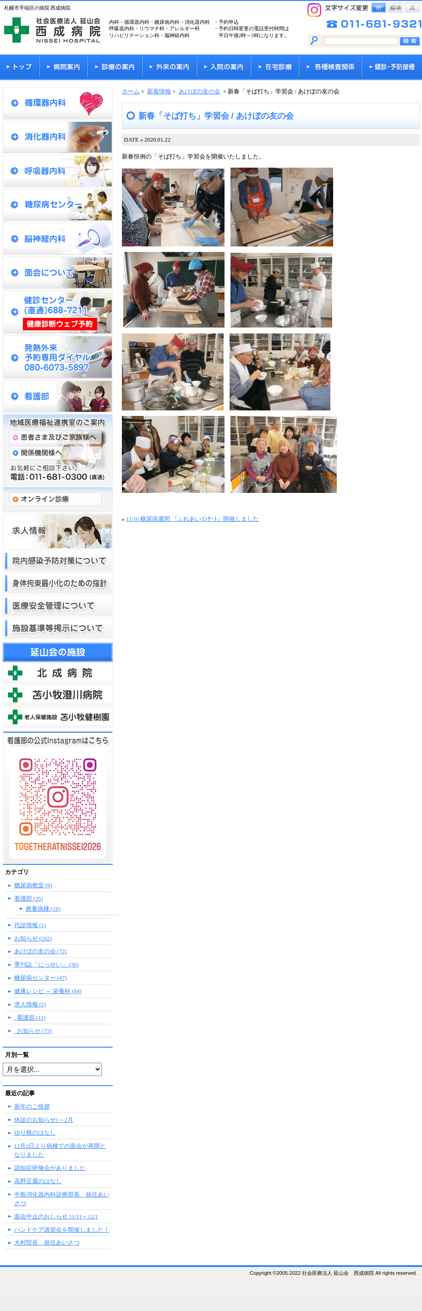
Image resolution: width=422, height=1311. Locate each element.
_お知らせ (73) (33, 1031)
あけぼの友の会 (199, 91)
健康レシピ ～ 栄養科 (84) (48, 991)
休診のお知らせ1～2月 (44, 1120)
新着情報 (159, 91)
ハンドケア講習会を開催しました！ (62, 1230)
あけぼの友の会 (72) (40, 951)
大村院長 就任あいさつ (47, 1243)
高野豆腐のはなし (38, 1181)
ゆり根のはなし (35, 1133)
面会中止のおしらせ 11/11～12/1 (56, 1216)
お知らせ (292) (33, 938)
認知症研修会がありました (50, 1168)
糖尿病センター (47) (40, 978)
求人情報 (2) (30, 1004)
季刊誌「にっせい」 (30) (46, 964)
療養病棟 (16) (43, 909)
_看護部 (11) (30, 1018)
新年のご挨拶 (32, 1106)
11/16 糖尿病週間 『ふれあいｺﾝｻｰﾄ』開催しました (192, 519)
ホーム (131, 91)
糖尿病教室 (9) (33, 885)
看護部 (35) (28, 899)
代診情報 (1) (30, 925)
